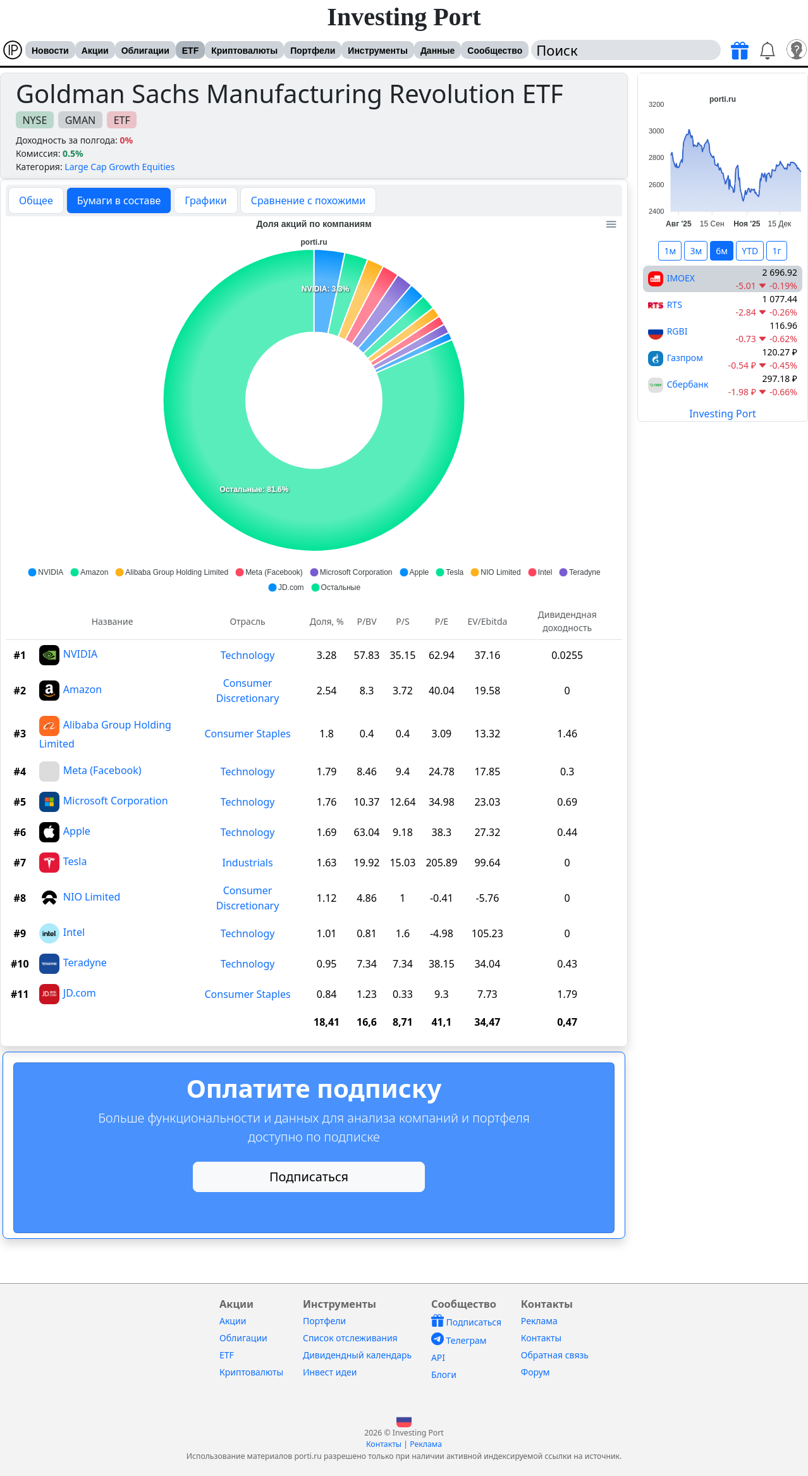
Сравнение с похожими (308, 200)
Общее (36, 200)
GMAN (80, 120)
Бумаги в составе (119, 200)
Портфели (312, 51)
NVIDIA (80, 654)
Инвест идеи (330, 1372)
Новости (50, 51)
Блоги (443, 1374)
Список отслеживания (350, 1338)
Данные (437, 51)
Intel (74, 932)
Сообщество (494, 51)
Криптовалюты (244, 51)
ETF (190, 51)
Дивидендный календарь (357, 1355)
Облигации (145, 51)
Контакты (541, 1338)
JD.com (79, 993)
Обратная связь (555, 1355)
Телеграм (459, 1340)
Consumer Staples (247, 734)
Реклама (539, 1321)
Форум (535, 1372)
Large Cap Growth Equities (119, 167)
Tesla (75, 861)
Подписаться (308, 1176)
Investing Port (404, 17)
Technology (248, 655)
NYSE (34, 120)
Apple (76, 831)
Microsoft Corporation (115, 801)
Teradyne (85, 962)
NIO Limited (91, 897)
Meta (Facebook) (102, 770)
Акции (95, 51)
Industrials (248, 863)
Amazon (82, 689)
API (438, 1357)
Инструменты (378, 51)
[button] (404, 1419)
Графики (205, 200)
